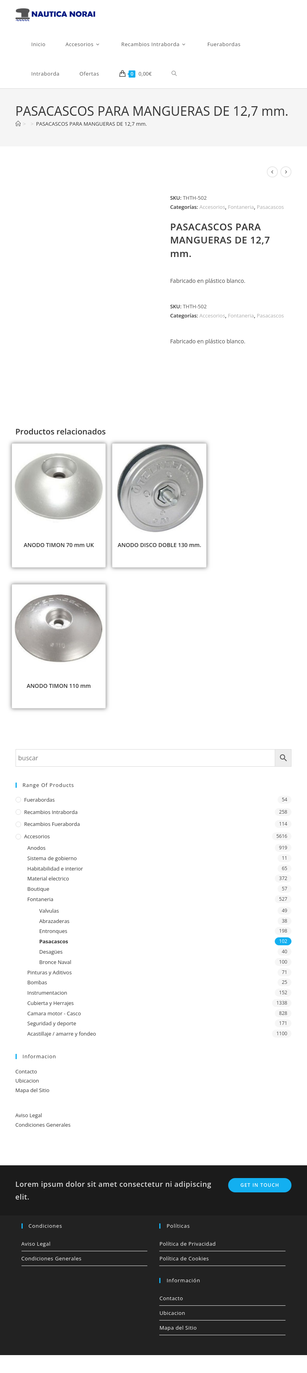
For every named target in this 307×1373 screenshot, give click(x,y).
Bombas (37, 982)
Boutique (38, 888)
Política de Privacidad (187, 1243)
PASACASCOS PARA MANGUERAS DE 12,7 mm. (91, 123)
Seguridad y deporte (51, 1023)
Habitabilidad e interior (55, 868)
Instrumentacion (47, 992)
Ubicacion (27, 1080)
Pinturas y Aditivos (49, 972)
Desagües (51, 951)
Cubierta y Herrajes (50, 1003)
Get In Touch (260, 1185)
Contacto (26, 1071)
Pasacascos (270, 206)
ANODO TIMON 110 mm (59, 685)
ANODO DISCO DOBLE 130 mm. (159, 545)
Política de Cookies (184, 1258)
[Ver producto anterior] (272, 171)
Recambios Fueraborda (52, 824)
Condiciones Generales (43, 1124)
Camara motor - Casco (54, 1013)
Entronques (53, 931)
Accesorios (212, 206)
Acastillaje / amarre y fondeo (61, 1033)
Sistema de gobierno (52, 858)
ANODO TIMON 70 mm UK (58, 545)
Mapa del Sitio (33, 1090)
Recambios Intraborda (51, 812)
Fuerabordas (39, 799)
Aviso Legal (29, 1115)
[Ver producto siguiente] (285, 171)
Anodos (36, 847)
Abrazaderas (54, 921)
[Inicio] (18, 123)
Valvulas (49, 910)
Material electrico (48, 878)
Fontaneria (241, 206)
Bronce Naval (55, 962)
